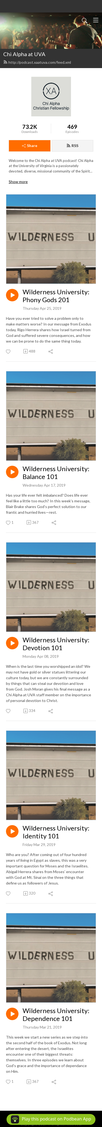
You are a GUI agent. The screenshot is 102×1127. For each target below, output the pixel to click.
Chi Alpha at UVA (24, 54)
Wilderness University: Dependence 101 (56, 1014)
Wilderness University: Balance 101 (56, 472)
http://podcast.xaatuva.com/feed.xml (37, 62)
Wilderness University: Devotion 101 (56, 644)
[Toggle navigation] (95, 20)
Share (29, 145)
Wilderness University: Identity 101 (56, 832)
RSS (72, 145)
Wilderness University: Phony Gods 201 (56, 296)
